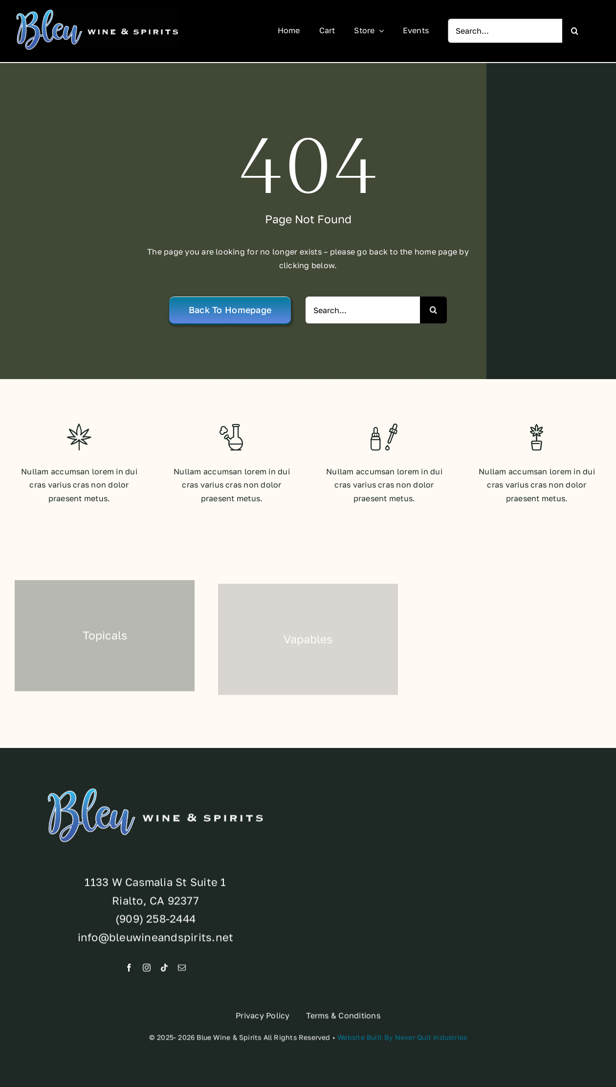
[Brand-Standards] (97, 12)
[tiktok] (164, 971)
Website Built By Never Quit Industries (402, 1040)
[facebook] (129, 971)
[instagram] (147, 971)
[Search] (574, 31)
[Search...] (505, 31)
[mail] (182, 971)
